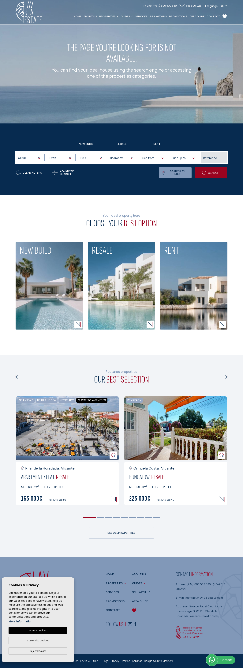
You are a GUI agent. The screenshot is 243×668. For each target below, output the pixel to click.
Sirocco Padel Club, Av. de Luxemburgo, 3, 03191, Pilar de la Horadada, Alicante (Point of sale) (199, 611)
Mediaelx (168, 661)
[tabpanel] (67, 450)
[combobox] (29, 157)
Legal (106, 661)
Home (77, 16)
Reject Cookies (38, 651)
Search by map (173, 172)
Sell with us (158, 16)
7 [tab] (140, 517)
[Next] (227, 377)
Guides (125, 16)
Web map (137, 661)
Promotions (178, 16)
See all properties (121, 533)
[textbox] (30, 158)
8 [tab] (148, 517)
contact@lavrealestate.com (204, 597)
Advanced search (63, 172)
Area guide (197, 16)
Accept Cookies (38, 630)
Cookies (125, 661)
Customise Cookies (38, 640)
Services (141, 16)
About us (90, 16)
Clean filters (29, 173)
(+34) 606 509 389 (165, 5)
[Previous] (16, 377)
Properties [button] (107, 16)
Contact (213, 16)
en (222, 6)
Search (210, 173)
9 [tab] (156, 517)
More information (20, 621)
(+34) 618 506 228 (189, 5)
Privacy (115, 661)
